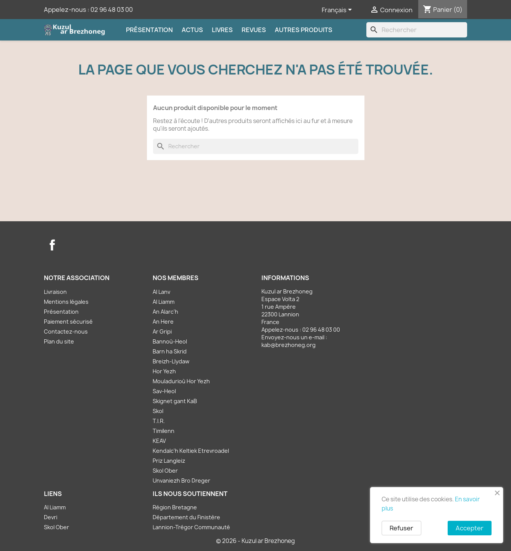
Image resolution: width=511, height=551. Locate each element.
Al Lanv (161, 291)
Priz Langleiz (169, 460)
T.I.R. (159, 421)
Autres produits (303, 30)
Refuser (401, 528)
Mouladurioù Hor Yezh (181, 381)
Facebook (52, 245)
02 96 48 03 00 (111, 9)
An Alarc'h (165, 311)
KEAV (159, 440)
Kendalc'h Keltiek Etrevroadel (191, 450)
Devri (50, 517)
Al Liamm (163, 301)
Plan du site (59, 341)
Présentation (149, 30)
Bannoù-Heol (170, 341)
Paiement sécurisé (68, 321)
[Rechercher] (416, 29)
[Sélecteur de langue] (338, 10)
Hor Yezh (164, 371)
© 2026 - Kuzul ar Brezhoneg (255, 541)
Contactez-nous (66, 331)
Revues (254, 30)
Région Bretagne (175, 507)
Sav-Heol (164, 391)
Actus (192, 30)
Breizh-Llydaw (171, 361)
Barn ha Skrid (170, 351)
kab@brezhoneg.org (288, 344)
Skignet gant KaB (175, 401)
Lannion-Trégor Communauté (191, 527)
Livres (222, 30)
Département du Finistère (186, 517)
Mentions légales (66, 301)
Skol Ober (165, 470)
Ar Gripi (162, 331)
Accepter (470, 528)
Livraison (55, 291)
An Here (163, 321)
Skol (158, 411)
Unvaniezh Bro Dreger (181, 480)
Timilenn (163, 430)
